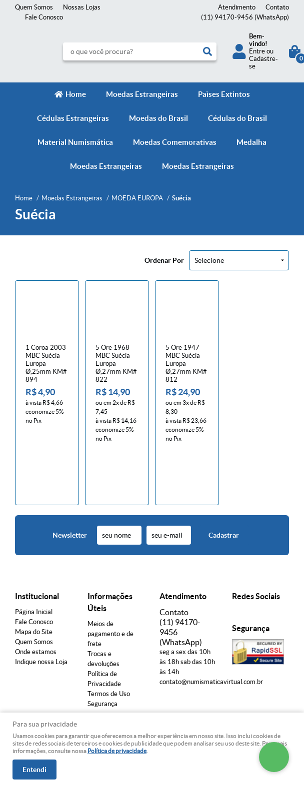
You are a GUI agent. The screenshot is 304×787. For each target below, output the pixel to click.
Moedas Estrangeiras (142, 94)
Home (76, 94)
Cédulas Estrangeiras (73, 118)
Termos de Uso (109, 642)
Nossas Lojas (81, 7)
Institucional (37, 544)
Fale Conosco (44, 17)
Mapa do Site (33, 580)
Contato (277, 7)
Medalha (251, 142)
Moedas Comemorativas (174, 142)
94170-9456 (245, 17)
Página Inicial (33, 560)
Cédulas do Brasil (237, 118)
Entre (257, 51)
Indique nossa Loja (41, 610)
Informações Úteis (110, 550)
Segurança (103, 652)
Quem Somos (34, 7)
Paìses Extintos (224, 94)
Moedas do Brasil (158, 118)
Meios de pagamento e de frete (111, 582)
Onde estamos (35, 600)
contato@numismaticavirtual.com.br (211, 630)
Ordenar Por (164, 260)
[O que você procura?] (207, 51)
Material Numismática (75, 142)
